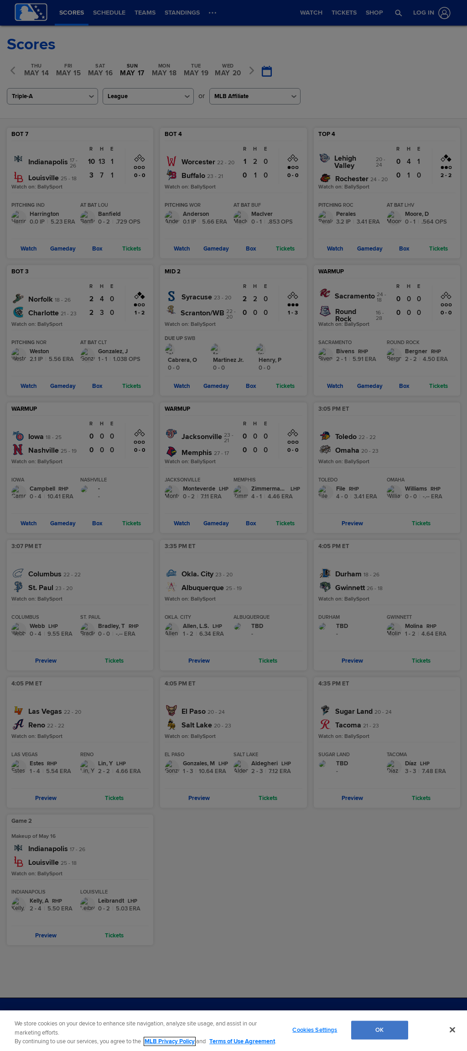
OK (379, 1029)
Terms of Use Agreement (242, 1041)
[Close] (452, 1030)
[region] (233, 1030)
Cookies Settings (314, 1029)
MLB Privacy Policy (170, 1041)
